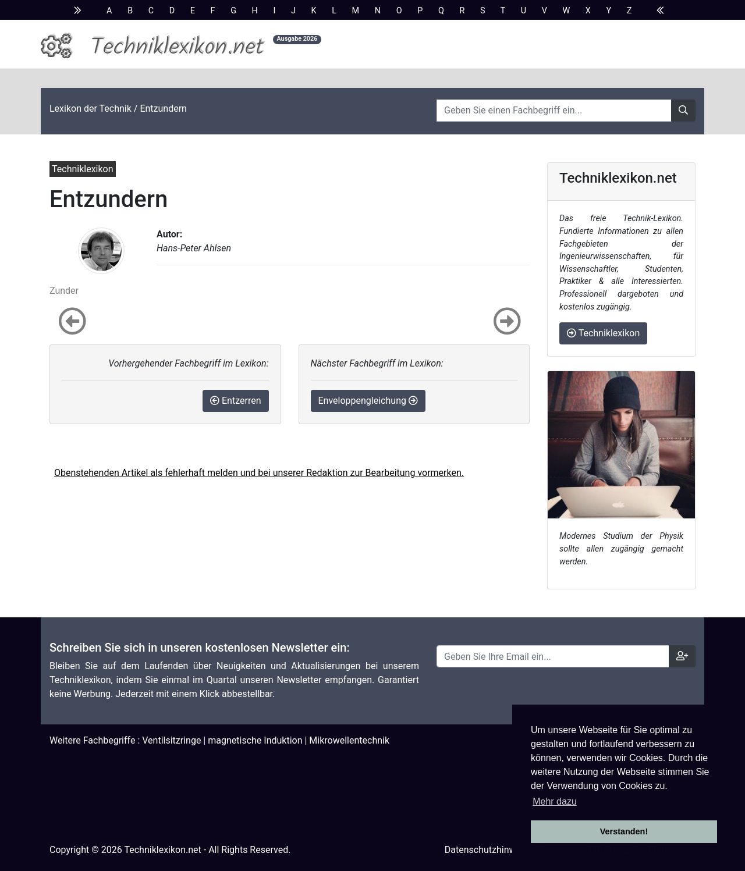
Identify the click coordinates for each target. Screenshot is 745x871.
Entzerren (235, 400)
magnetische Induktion (255, 740)
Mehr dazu (555, 801)
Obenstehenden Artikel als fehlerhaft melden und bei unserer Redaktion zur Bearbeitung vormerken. (259, 472)
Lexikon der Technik (90, 108)
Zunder (64, 290)
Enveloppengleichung (368, 400)
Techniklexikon (603, 333)
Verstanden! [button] (624, 831)
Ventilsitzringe (171, 740)
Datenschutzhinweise (489, 849)
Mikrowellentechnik (349, 740)
